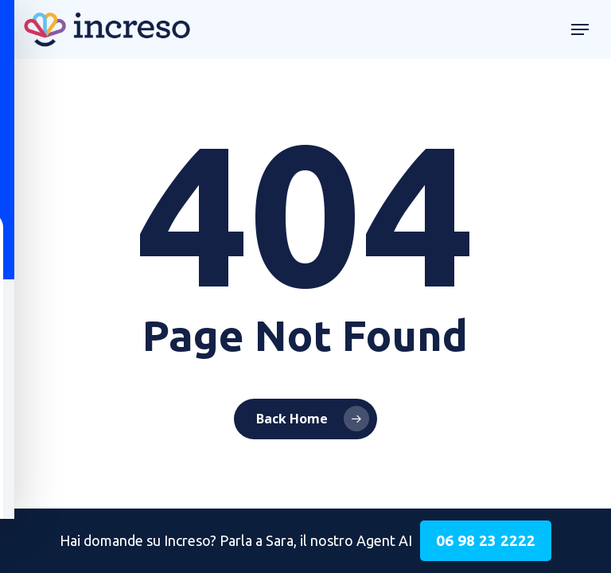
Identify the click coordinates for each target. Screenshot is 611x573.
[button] (580, 29)
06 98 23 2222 (485, 540)
